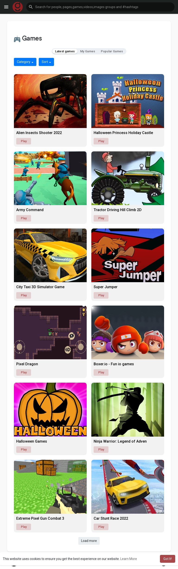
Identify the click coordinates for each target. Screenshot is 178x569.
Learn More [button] (128, 559)
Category (25, 62)
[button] (100, 7)
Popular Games (112, 51)
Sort (46, 62)
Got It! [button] (167, 559)
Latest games (65, 51)
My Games (87, 51)
